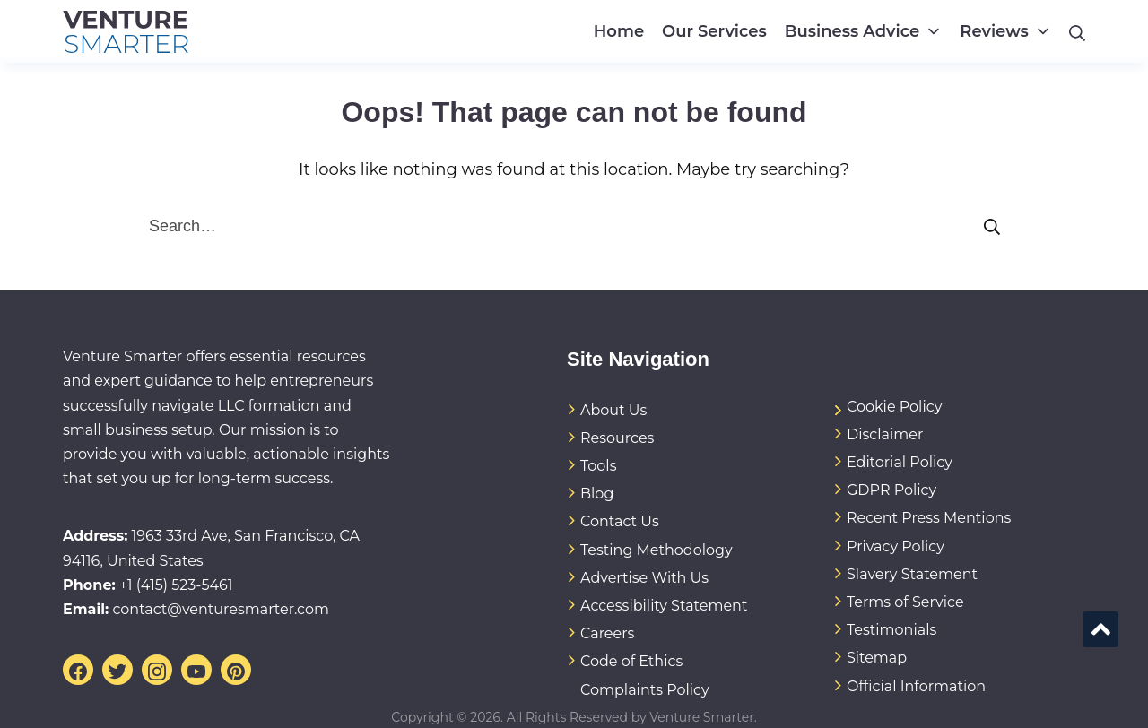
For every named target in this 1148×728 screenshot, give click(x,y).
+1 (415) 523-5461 (176, 585)
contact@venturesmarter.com (220, 609)
